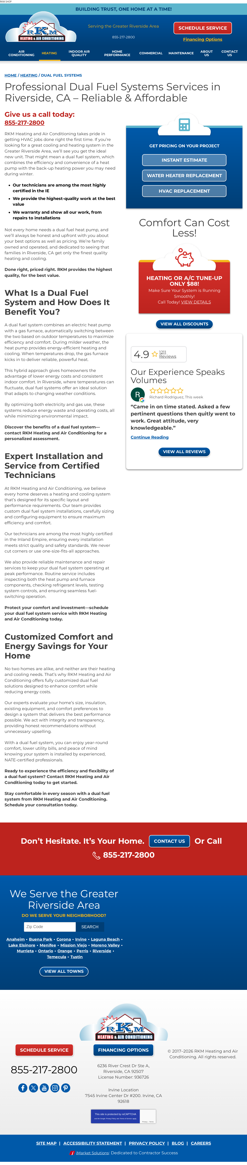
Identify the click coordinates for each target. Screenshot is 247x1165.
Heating (28, 75)
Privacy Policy (111, 1118)
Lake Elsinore (71, 945)
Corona (81, 939)
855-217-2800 (123, 35)
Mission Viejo (25, 950)
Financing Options (202, 39)
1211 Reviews (167, 354)
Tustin (107, 956)
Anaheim (30, 939)
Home (11, 75)
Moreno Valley (59, 950)
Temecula (86, 956)
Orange (23, 956)
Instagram (55, 1086)
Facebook (22, 1086)
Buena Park (56, 939)
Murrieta (87, 950)
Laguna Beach (37, 945)
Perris (42, 956)
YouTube (44, 1086)
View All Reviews (184, 451)
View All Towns (63, 971)
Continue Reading (150, 437)
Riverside (62, 956)
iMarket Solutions (92, 1152)
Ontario (109, 950)
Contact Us (169, 841)
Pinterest (65, 1086)
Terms (151, 1122)
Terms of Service (126, 1118)
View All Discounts (184, 324)
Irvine (99, 939)
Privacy (144, 1122)
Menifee (97, 945)
